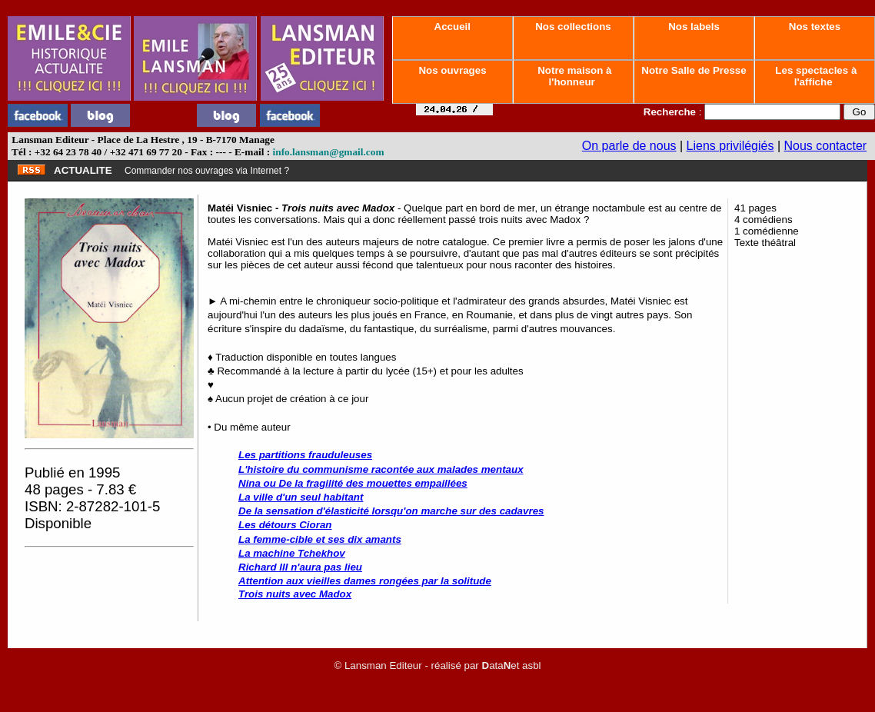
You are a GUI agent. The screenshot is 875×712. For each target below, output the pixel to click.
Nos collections (573, 26)
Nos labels (693, 26)
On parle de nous (629, 145)
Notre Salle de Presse (694, 70)
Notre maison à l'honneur (573, 76)
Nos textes (814, 26)
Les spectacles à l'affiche (815, 76)
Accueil (452, 26)
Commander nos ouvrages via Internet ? (207, 170)
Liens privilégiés (730, 145)
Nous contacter (825, 145)
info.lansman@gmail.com (328, 152)
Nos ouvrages (453, 70)
